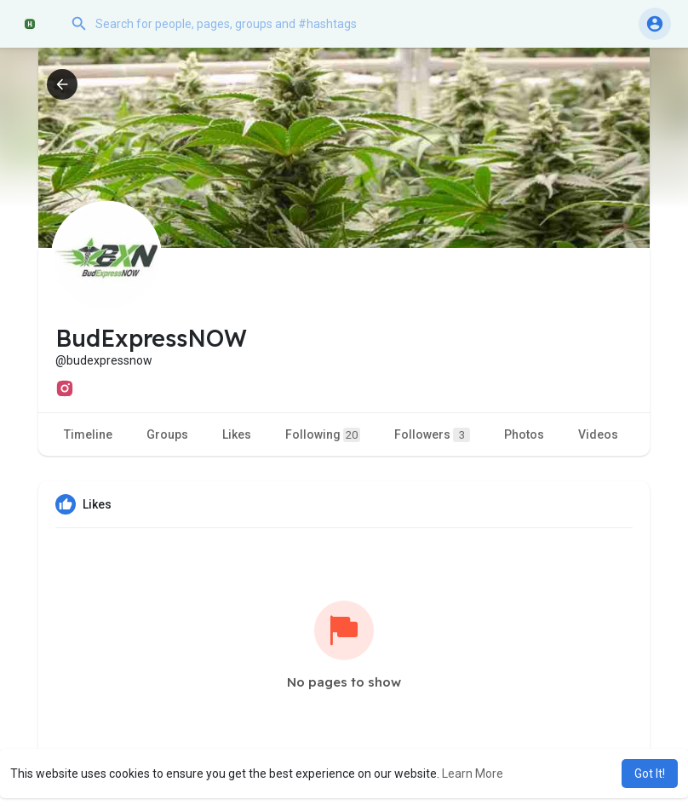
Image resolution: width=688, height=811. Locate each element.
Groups (167, 434)
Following (322, 435)
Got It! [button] (649, 773)
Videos (598, 434)
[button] (234, 24)
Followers (432, 435)
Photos (524, 434)
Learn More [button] (472, 773)
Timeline (88, 434)
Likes (236, 434)
